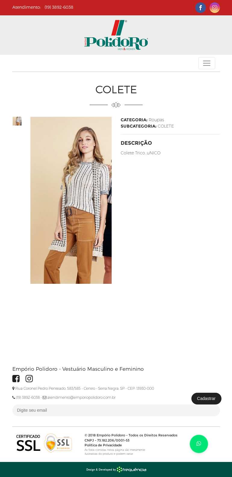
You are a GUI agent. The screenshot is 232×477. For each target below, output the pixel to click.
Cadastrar (206, 398)
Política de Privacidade (103, 445)
